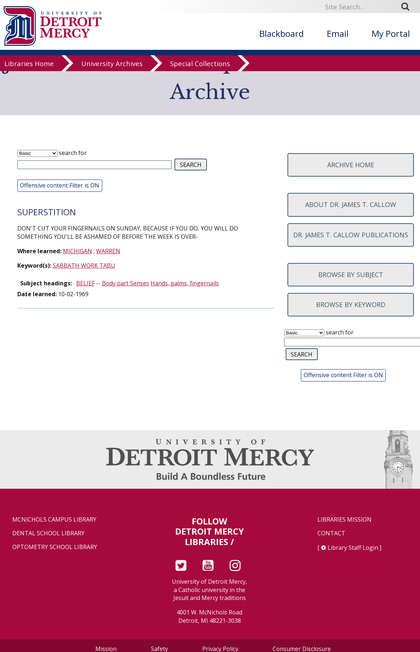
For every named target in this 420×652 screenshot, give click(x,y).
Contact (331, 533)
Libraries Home (29, 69)
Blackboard (281, 33)
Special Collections (200, 69)
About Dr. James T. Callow (350, 204)
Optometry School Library (54, 547)
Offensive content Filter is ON (59, 185)
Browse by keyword (350, 304)
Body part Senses (125, 283)
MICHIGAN (77, 251)
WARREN (108, 251)
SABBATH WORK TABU (84, 265)
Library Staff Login (353, 548)
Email (337, 33)
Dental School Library (48, 533)
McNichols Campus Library (54, 519)
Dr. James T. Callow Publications (350, 234)
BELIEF (85, 283)
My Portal (391, 33)
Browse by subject (350, 274)
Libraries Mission (344, 519)
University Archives (112, 69)
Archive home (350, 164)
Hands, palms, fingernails (185, 283)
